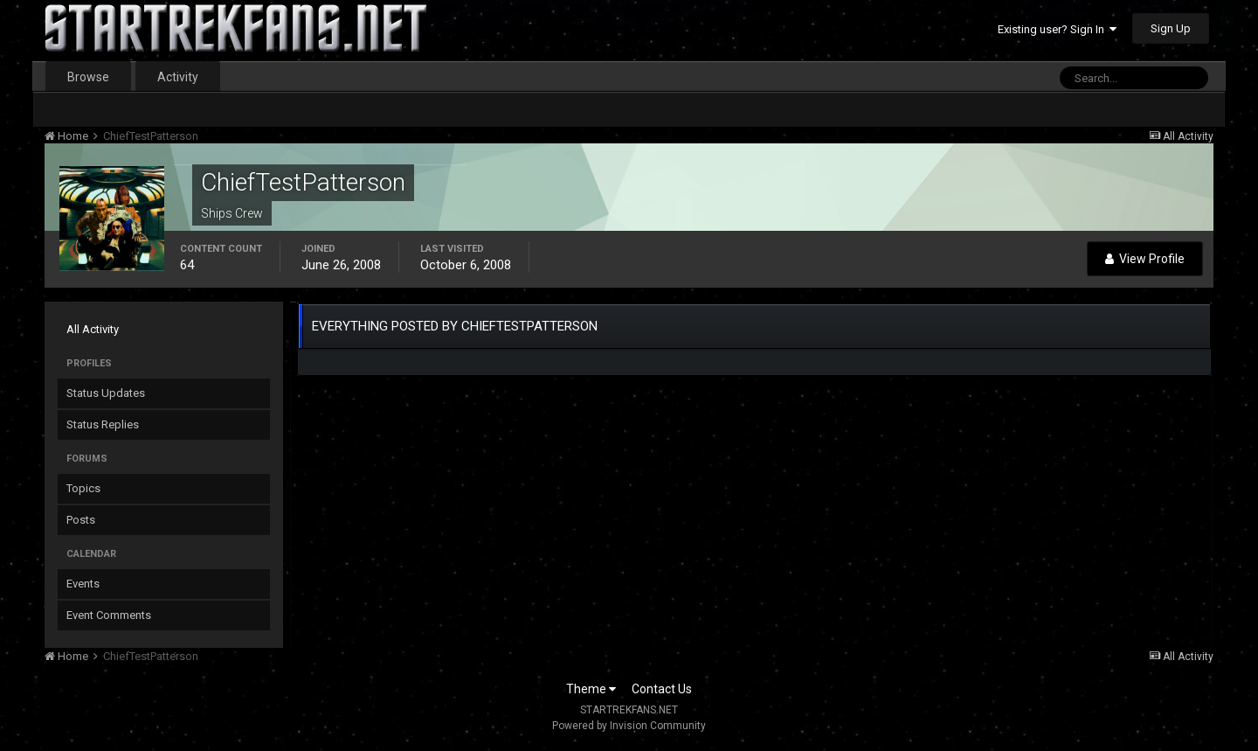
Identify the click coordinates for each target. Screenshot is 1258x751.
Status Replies (102, 424)
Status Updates (105, 393)
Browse (88, 77)
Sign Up (1171, 28)
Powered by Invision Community (629, 726)
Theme (591, 689)
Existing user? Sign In (1057, 29)
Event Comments (108, 615)
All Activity (92, 329)
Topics (83, 488)
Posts (80, 519)
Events (83, 583)
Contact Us (662, 689)
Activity (177, 77)
